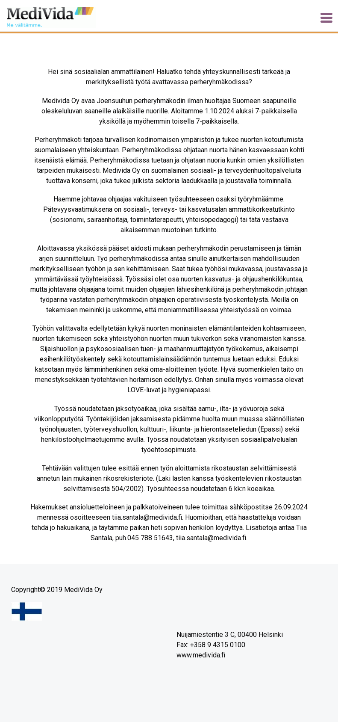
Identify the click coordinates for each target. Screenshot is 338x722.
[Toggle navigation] (326, 18)
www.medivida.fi (200, 655)
